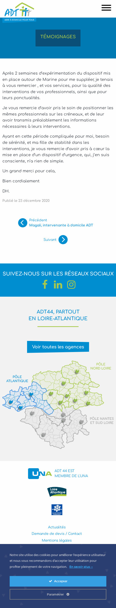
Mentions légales (57, 540)
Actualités (57, 527)
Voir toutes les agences (58, 347)
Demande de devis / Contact (57, 534)
